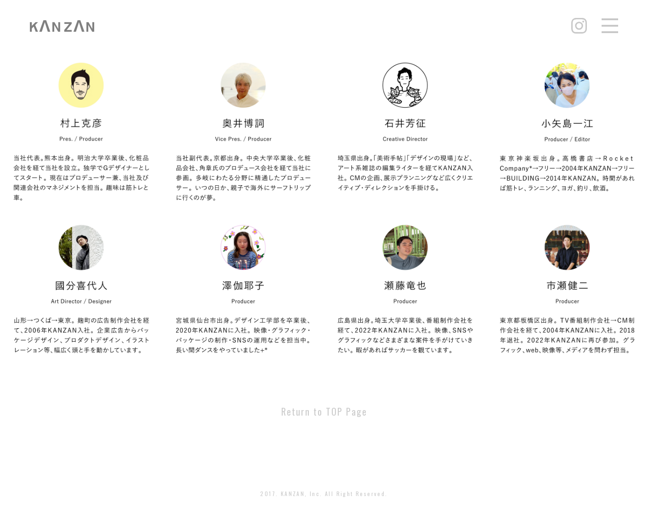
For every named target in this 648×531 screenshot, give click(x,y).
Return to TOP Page (324, 411)
